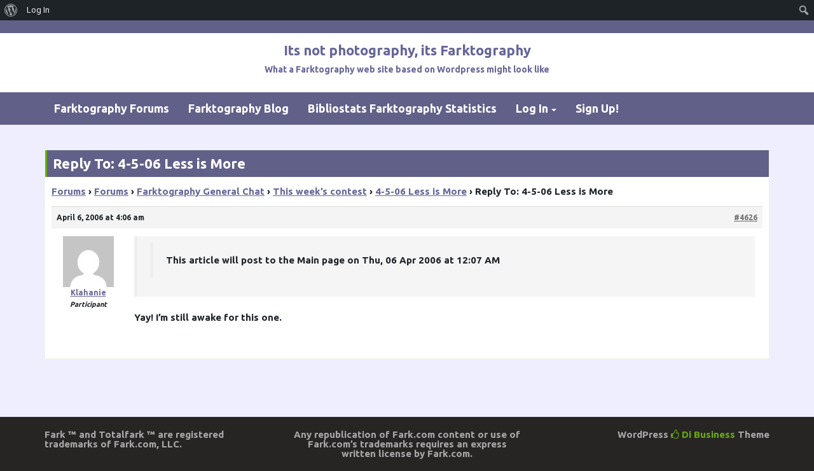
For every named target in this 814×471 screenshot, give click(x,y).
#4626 (745, 217)
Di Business (703, 434)
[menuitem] (11, 10)
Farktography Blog (238, 108)
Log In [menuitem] (38, 10)
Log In (532, 108)
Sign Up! (597, 108)
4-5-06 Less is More (421, 191)
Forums (69, 191)
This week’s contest (320, 191)
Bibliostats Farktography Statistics (402, 108)
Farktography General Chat (201, 191)
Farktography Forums (111, 108)
